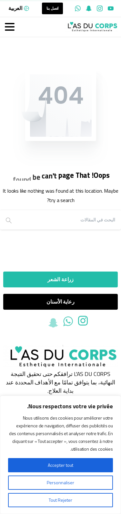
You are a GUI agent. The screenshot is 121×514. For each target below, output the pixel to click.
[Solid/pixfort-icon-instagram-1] (83, 322)
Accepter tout (60, 465)
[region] (60, 455)
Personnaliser (60, 482)
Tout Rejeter (60, 500)
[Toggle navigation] (9, 26)
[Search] (69, 220)
